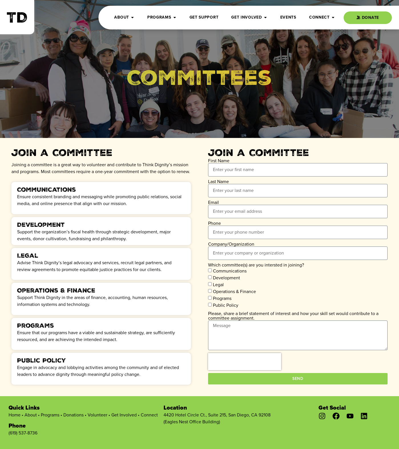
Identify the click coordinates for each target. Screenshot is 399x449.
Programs (222, 298)
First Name (218, 161)
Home (15, 415)
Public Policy (225, 305)
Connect (149, 415)
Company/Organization (231, 244)
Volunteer (97, 415)
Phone (214, 223)
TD (17, 19)
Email (213, 202)
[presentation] (244, 361)
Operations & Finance (234, 291)
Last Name (218, 181)
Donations (73, 415)
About (31, 415)
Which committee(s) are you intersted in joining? (256, 265)
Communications (230, 271)
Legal (218, 284)
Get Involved (124, 415)
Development (226, 277)
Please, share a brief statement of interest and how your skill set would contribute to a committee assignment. (293, 315)
